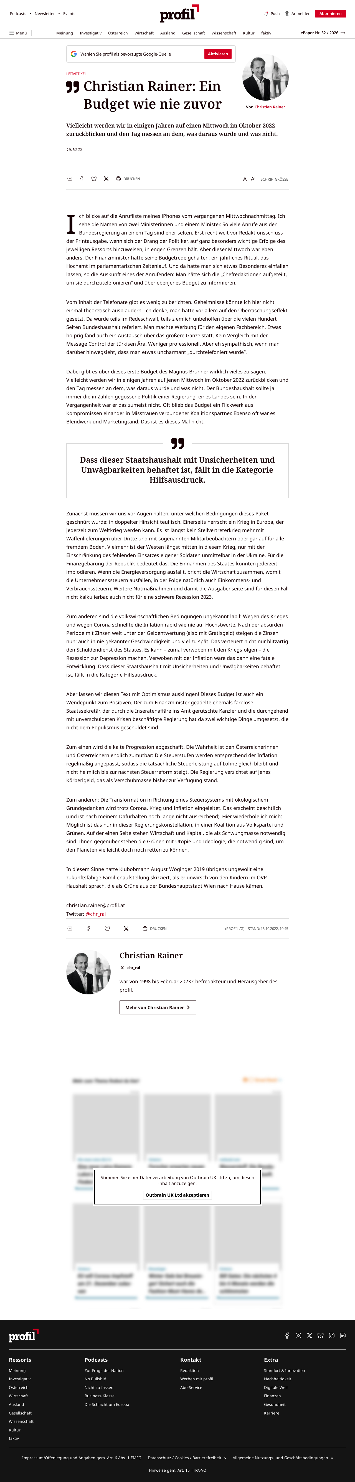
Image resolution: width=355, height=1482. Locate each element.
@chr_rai (96, 913)
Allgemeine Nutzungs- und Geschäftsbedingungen (280, 1457)
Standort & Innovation (284, 1370)
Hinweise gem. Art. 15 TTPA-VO (177, 1470)
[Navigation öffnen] (20, 33)
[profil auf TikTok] (331, 1335)
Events (69, 13)
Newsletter (45, 13)
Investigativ (91, 33)
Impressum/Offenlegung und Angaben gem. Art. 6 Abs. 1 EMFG (81, 1457)
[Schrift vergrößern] (253, 178)
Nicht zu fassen (99, 1387)
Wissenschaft (224, 33)
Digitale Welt (276, 1387)
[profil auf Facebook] (287, 1335)
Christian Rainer (270, 106)
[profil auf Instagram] (298, 1335)
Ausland (168, 33)
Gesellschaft (193, 33)
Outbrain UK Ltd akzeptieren (177, 1195)
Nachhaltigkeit (277, 1378)
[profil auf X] (309, 1335)
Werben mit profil (196, 1378)
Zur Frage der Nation (104, 1370)
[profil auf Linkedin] (342, 1335)
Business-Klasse (100, 1395)
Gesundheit (275, 1404)
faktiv (266, 33)
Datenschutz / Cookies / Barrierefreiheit (184, 1457)
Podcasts (18, 13)
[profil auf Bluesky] (320, 1335)
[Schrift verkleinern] (245, 178)
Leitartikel (76, 73)
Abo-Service (191, 1387)
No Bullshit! (95, 1378)
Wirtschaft (144, 33)
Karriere (271, 1413)
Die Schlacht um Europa (107, 1404)
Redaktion (189, 1370)
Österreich (118, 33)
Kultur (249, 33)
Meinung (64, 33)
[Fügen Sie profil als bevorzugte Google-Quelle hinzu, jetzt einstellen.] (151, 54)
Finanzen (272, 1395)
